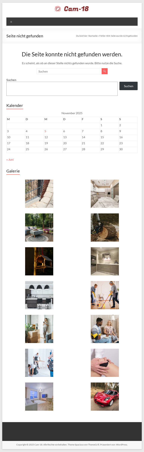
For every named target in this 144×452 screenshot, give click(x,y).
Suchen (11, 80)
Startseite (93, 35)
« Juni (10, 159)
